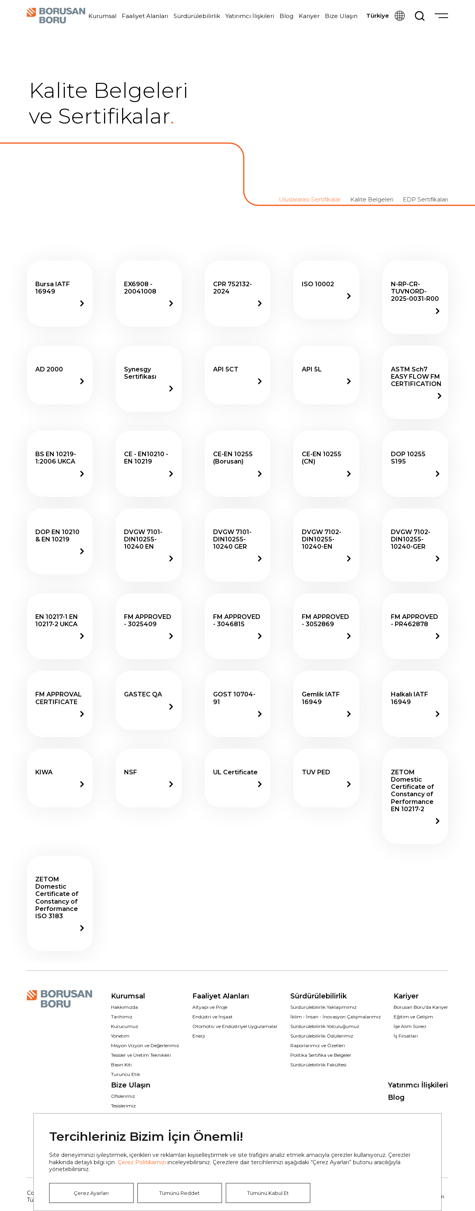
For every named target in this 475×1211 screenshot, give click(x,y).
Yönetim (120, 1036)
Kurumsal (102, 16)
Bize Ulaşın (341, 16)
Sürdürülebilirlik (197, 16)
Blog (286, 16)
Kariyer (309, 16)
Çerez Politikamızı (142, 1162)
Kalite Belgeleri (371, 199)
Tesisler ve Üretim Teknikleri (141, 1055)
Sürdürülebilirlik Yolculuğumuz (324, 1026)
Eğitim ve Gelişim (413, 1017)
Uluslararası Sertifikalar (310, 199)
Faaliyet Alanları (145, 16)
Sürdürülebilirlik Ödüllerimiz (321, 1036)
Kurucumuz (124, 1026)
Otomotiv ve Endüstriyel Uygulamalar (235, 1026)
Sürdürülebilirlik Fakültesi (318, 1064)
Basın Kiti (121, 1064)
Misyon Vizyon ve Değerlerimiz (145, 1045)
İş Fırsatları (406, 1036)
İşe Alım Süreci (410, 1026)
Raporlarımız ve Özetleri (317, 1045)
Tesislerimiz (123, 1106)
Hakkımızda (124, 1007)
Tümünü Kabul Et (268, 1193)
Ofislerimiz (123, 1096)
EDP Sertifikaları (425, 199)
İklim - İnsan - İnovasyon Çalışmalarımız (335, 1017)
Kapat (424, 1131)
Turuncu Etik (125, 1074)
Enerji (198, 1036)
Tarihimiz (121, 1017)
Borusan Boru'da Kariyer (421, 1007)
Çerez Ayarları (91, 1193)
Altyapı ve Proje (209, 1007)
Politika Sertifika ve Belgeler (320, 1055)
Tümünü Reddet (179, 1193)
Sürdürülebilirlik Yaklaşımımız (323, 1007)
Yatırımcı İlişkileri (249, 16)
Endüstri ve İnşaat (212, 1017)
